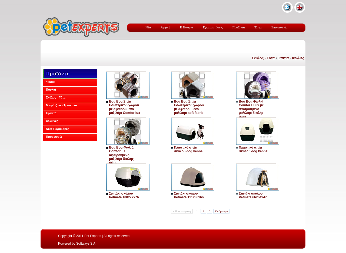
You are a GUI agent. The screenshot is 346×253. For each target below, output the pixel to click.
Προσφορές (54, 136)
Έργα (258, 27)
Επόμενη (221, 211)
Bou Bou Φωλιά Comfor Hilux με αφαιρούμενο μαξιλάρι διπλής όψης (251, 109)
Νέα (148, 27)
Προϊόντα (238, 27)
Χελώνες (52, 121)
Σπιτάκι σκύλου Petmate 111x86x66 (189, 195)
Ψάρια (50, 81)
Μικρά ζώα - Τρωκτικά (61, 105)
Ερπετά (51, 113)
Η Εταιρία (186, 27)
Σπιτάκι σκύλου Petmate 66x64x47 (253, 195)
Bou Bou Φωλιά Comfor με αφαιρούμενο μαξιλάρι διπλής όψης (121, 155)
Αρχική (165, 27)
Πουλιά (51, 89)
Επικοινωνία (279, 27)
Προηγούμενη (182, 211)
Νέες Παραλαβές (57, 128)
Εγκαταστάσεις (212, 27)
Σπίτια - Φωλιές (291, 58)
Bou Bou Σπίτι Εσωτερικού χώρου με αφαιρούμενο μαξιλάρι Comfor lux (124, 107)
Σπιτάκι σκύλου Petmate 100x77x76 (124, 195)
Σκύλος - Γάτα (263, 58)
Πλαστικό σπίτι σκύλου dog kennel (188, 149)
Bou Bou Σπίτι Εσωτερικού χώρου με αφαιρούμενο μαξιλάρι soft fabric (189, 107)
